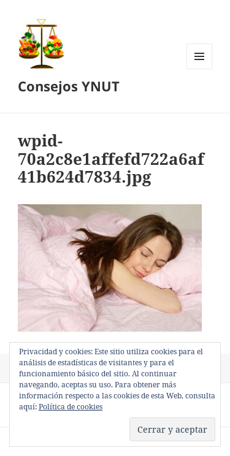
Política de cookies (70, 406)
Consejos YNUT (69, 86)
